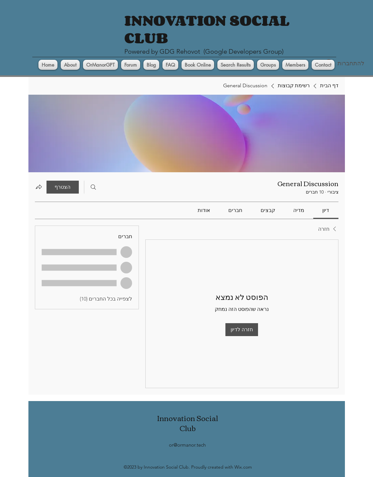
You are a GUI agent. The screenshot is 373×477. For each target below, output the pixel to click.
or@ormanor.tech (187, 445)
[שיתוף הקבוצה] (39, 187)
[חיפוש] (93, 187)
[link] (325, 210)
